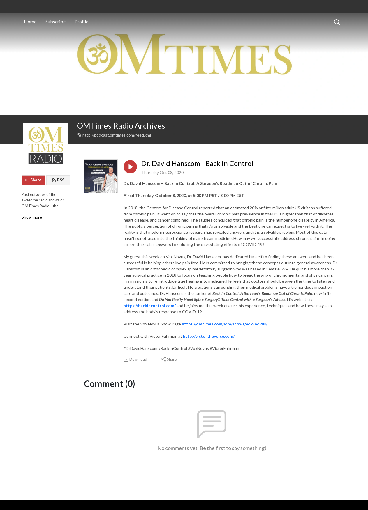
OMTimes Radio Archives (121, 125)
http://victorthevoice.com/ (209, 336)
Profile (81, 21)
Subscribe (55, 21)
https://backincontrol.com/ (150, 305)
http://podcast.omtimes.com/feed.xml (114, 134)
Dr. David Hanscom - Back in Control (197, 163)
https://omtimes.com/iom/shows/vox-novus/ (224, 323)
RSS (58, 179)
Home (30, 21)
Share (33, 179)
